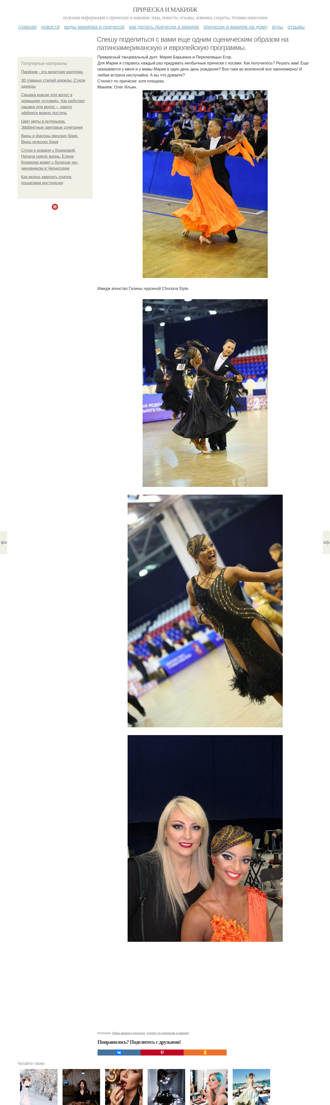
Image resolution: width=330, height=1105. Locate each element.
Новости (50, 26)
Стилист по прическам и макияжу (167, 1033)
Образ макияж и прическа (128, 1033)
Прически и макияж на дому (235, 26)
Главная (27, 26)
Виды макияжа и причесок (94, 26)
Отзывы (295, 26)
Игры (277, 26)
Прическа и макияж (165, 9)
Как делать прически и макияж (164, 26)
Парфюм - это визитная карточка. (52, 72)
